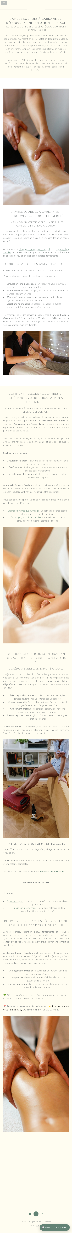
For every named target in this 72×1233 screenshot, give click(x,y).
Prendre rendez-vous (36, 882)
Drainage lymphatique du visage (23, 510)
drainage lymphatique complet (34, 249)
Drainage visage (15, 901)
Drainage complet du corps (23, 908)
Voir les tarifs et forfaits (51, 871)
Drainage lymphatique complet (26, 517)
